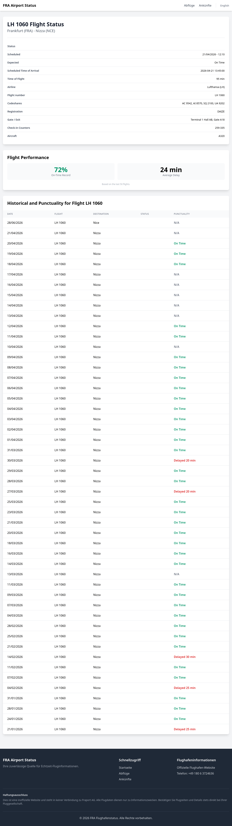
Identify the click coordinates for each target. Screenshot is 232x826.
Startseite (125, 768)
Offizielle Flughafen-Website (196, 768)
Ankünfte (205, 5)
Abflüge (189, 5)
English (224, 5)
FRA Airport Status (19, 5)
